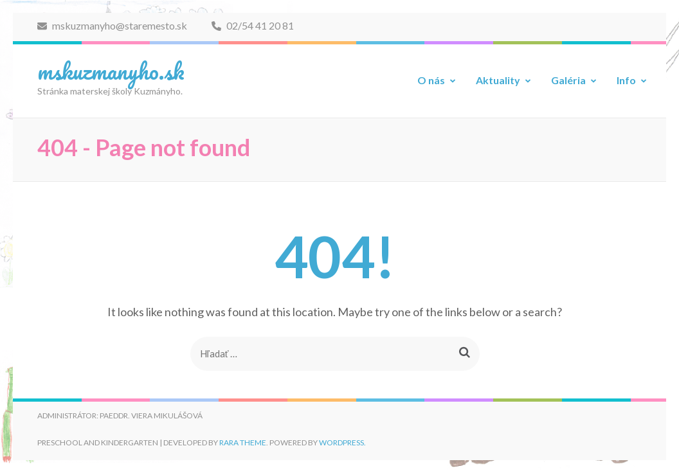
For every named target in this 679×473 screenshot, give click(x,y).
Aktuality (498, 80)
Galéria (568, 80)
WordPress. (342, 442)
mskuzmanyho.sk (111, 71)
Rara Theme (242, 442)
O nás (431, 80)
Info (626, 80)
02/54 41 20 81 (253, 25)
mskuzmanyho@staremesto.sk (112, 25)
